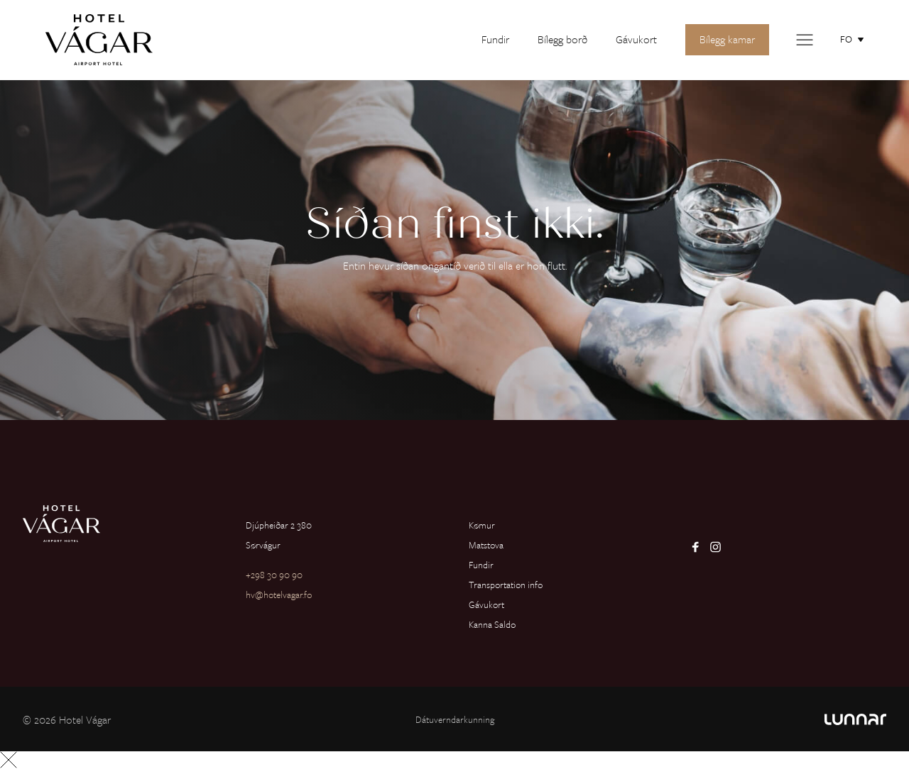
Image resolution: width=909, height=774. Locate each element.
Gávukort (636, 39)
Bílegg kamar (727, 39)
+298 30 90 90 (274, 575)
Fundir (495, 39)
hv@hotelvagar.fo (279, 594)
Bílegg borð (562, 39)
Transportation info (506, 584)
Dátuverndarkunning (454, 719)
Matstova (486, 545)
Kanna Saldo (492, 624)
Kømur (482, 525)
